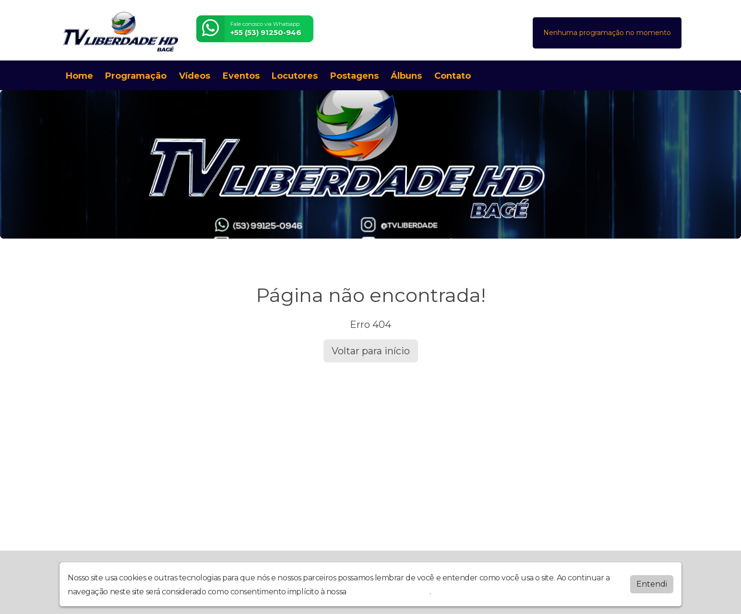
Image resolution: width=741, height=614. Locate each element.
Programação (136, 76)
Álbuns (406, 76)
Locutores (295, 76)
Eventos (241, 76)
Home (79, 76)
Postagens (354, 76)
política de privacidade (389, 591)
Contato (452, 76)
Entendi (651, 584)
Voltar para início (371, 351)
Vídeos (194, 76)
